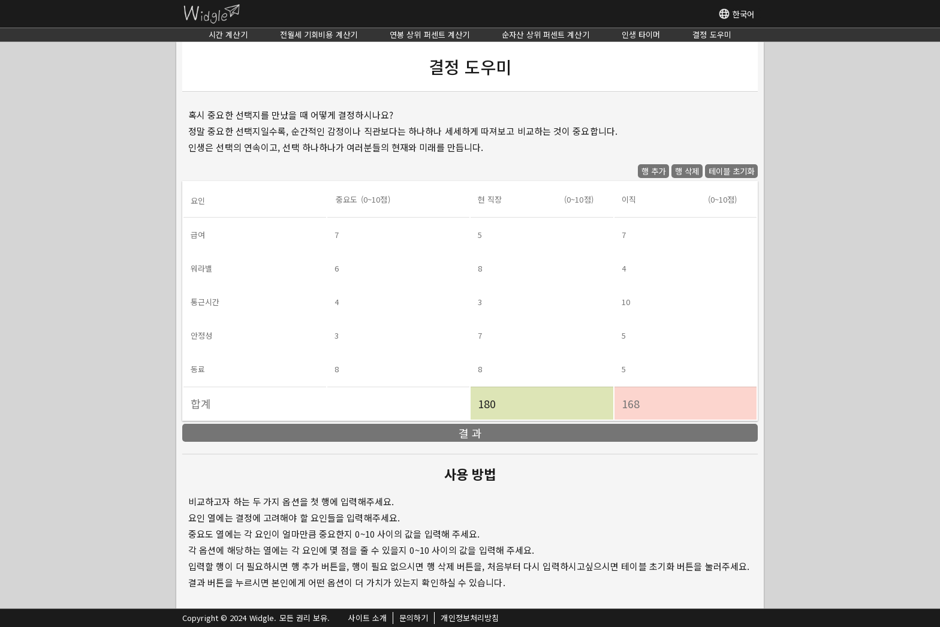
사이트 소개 (367, 617)
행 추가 (653, 171)
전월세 (318, 34)
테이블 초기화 (731, 171)
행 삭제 (687, 171)
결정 (711, 34)
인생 (641, 34)
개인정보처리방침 (470, 617)
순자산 (545, 34)
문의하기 (413, 617)
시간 (228, 34)
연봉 (429, 34)
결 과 (470, 433)
